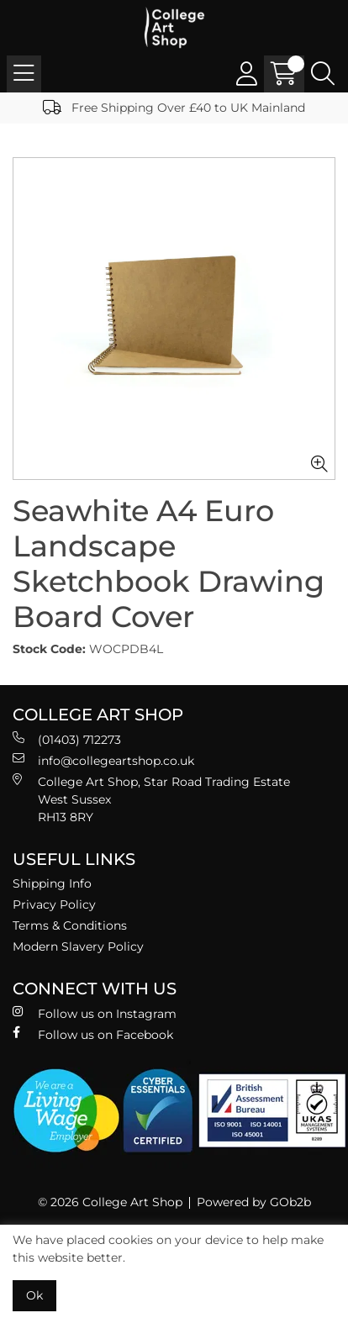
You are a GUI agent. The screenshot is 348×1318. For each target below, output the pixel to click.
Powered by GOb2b (254, 1202)
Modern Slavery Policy (78, 946)
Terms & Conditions (70, 925)
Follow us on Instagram (95, 1013)
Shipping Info (52, 883)
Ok (34, 1295)
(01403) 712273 (67, 739)
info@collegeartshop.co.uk (103, 760)
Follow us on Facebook (93, 1034)
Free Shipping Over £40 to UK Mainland (174, 107)
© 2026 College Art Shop (110, 1202)
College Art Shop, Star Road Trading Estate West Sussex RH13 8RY (151, 799)
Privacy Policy (54, 904)
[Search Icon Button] (322, 73)
